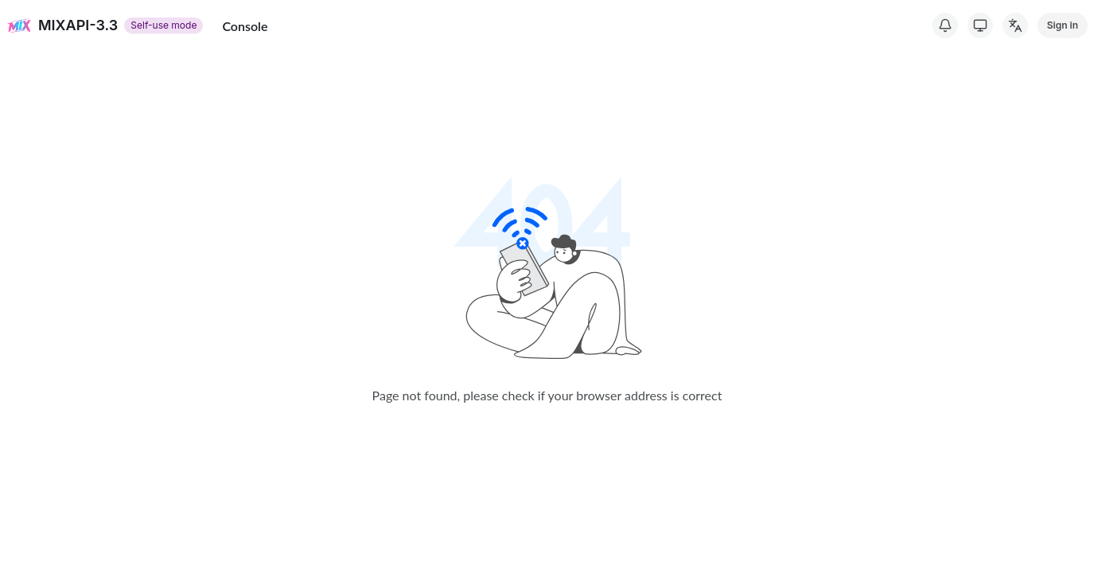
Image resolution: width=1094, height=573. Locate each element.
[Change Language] (1015, 25)
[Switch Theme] (980, 25)
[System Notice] (945, 25)
